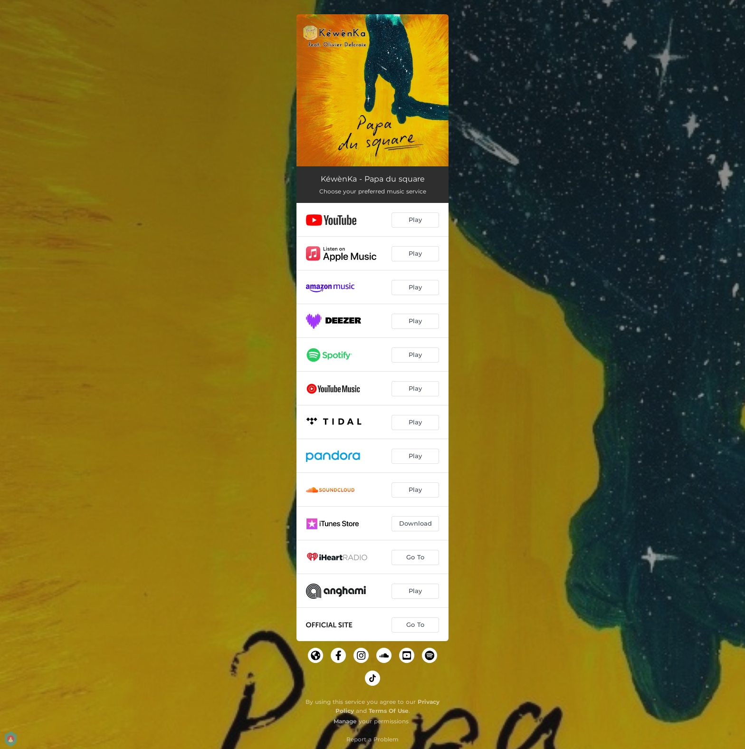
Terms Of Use (389, 710)
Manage (345, 721)
